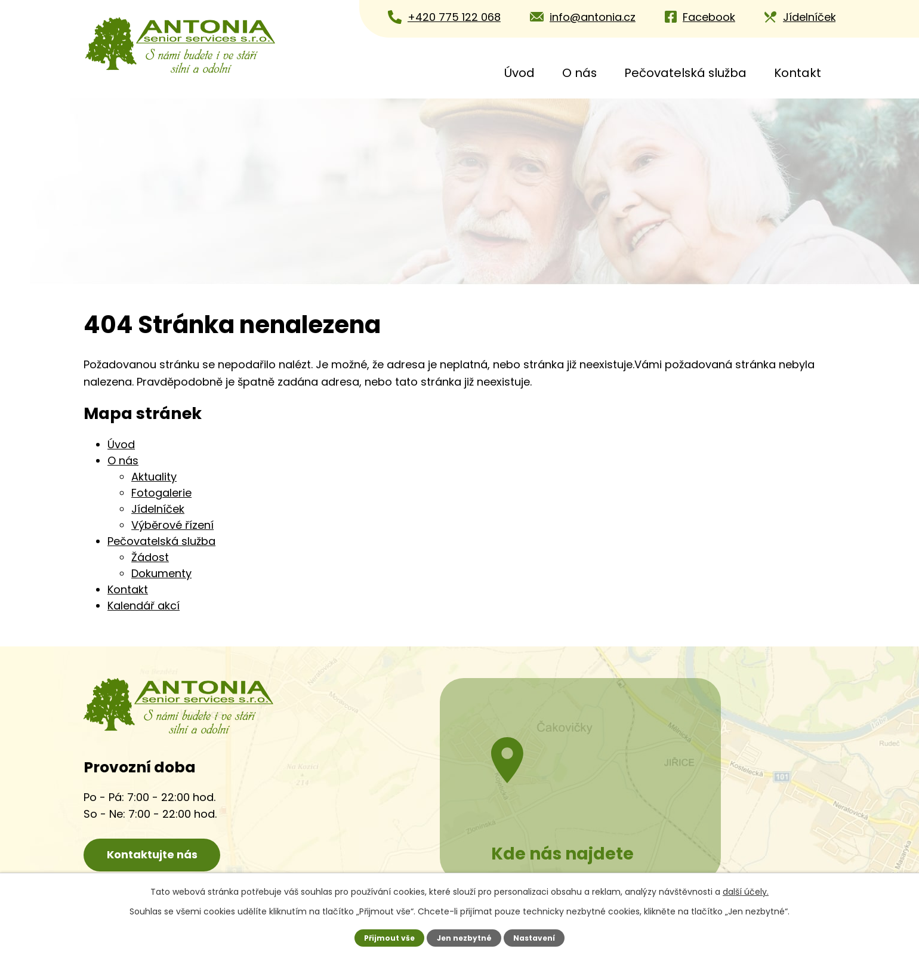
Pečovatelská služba (685, 72)
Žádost (150, 557)
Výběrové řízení (172, 524)
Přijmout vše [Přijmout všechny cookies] (388, 937)
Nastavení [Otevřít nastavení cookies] (535, 937)
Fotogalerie (161, 492)
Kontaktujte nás (158, 855)
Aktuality (154, 476)
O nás (579, 72)
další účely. (746, 892)
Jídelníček (157, 508)
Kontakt (797, 72)
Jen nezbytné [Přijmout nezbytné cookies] (464, 937)
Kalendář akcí (143, 605)
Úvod (519, 72)
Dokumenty (161, 573)
